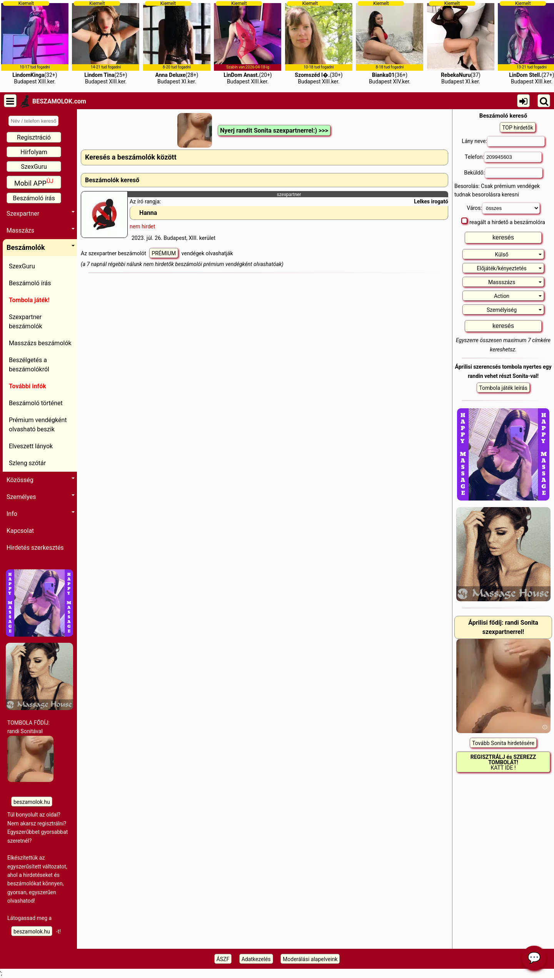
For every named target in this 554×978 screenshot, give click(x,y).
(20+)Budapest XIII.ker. (247, 43)
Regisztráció (34, 137)
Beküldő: (503, 173)
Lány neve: (503, 141)
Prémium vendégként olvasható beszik (38, 424)
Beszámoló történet (36, 403)
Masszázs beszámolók (40, 343)
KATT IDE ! (503, 762)
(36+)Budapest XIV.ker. (389, 43)
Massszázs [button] (515, 282)
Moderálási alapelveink (310, 959)
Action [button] (518, 296)
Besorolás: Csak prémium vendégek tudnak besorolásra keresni (497, 190)
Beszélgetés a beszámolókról (29, 364)
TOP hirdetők (517, 128)
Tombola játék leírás (503, 388)
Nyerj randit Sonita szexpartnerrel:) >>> (274, 130)
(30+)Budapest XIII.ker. (318, 43)
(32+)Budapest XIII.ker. (34, 43)
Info (41, 513)
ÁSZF (223, 959)
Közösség (41, 480)
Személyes (41, 497)
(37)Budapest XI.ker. (460, 43)
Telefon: (503, 157)
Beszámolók (41, 247)
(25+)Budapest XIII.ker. (105, 43)
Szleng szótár (27, 463)
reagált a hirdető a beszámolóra (503, 221)
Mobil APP (33, 182)
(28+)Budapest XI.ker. (176, 43)
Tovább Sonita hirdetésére (503, 743)
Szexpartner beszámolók (25, 321)
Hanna (148, 212)
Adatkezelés (256, 959)
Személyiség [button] (514, 310)
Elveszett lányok (31, 446)
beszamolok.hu (31, 802)
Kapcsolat (20, 530)
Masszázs (41, 230)
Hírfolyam (33, 152)
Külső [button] (518, 254)
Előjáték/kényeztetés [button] (509, 268)
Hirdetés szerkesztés (35, 547)
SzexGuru (34, 166)
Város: (503, 208)
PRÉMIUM (164, 253)
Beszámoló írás (34, 198)
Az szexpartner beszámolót (114, 253)
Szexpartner (41, 213)
